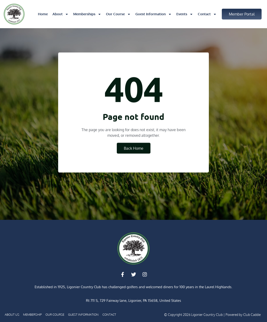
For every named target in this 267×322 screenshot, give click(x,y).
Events (184, 14)
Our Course (118, 14)
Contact (207, 14)
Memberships (87, 14)
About (61, 14)
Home (43, 14)
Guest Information (153, 14)
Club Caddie (252, 315)
